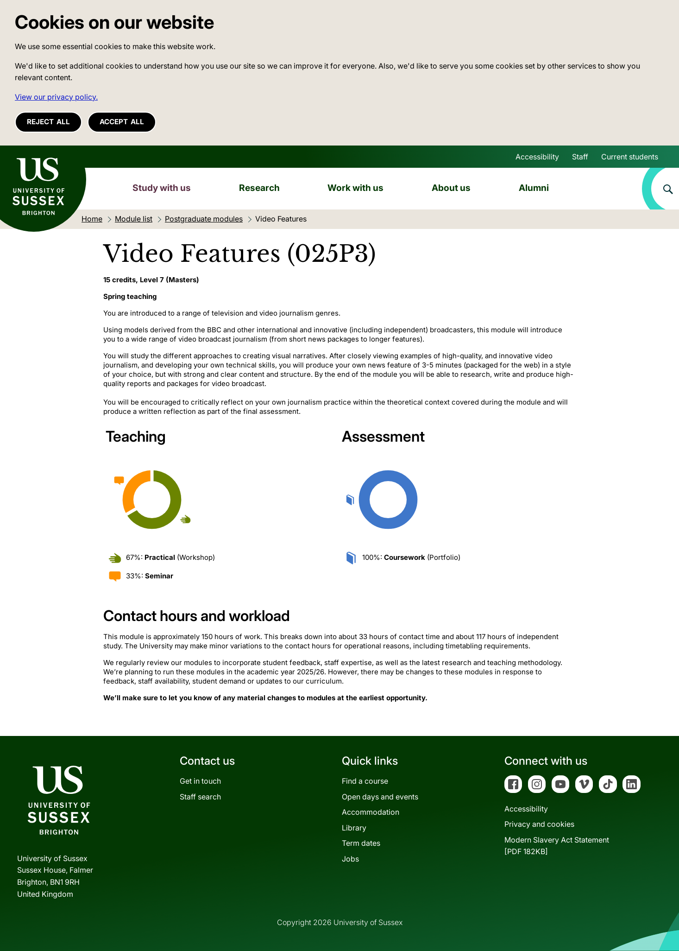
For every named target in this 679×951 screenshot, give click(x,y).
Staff (580, 156)
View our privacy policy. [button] (56, 96)
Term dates (361, 843)
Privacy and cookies (539, 824)
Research (259, 187)
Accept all (122, 121)
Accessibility (537, 156)
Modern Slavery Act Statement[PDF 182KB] (556, 845)
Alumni (534, 187)
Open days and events (380, 796)
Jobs (350, 858)
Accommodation (370, 812)
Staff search (200, 796)
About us (451, 187)
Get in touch (200, 781)
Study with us (161, 187)
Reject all (48, 121)
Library (354, 827)
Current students (629, 156)
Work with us (355, 187)
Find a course (365, 781)
